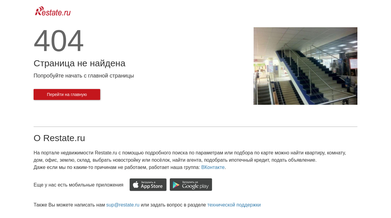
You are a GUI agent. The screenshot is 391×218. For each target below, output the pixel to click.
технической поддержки (234, 204)
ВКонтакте (213, 167)
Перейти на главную (67, 94)
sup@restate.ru (123, 204)
